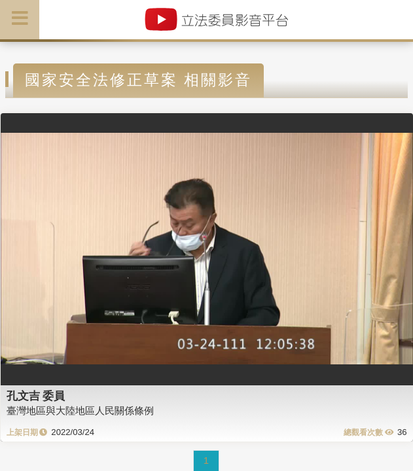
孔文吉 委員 (36, 396)
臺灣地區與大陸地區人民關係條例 (80, 410)
